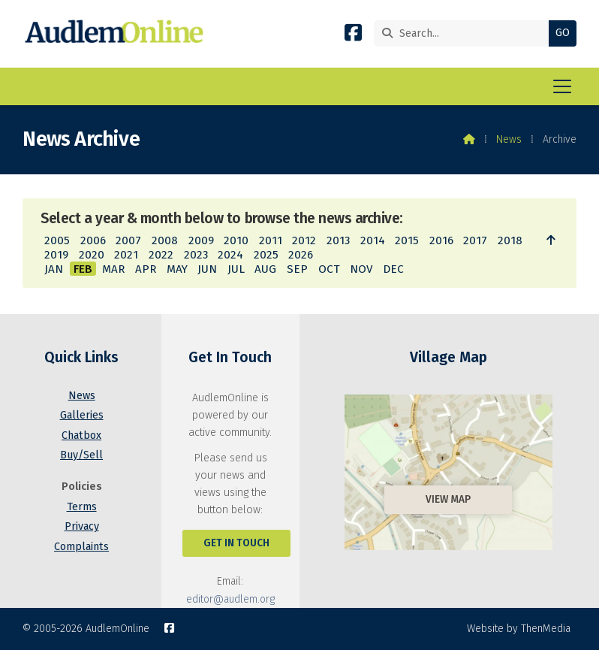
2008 (165, 240)
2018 (510, 240)
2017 (475, 240)
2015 (407, 240)
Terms (82, 506)
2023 (196, 255)
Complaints (81, 546)
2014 (372, 240)
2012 (304, 240)
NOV (361, 269)
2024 (230, 255)
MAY (177, 269)
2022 (161, 255)
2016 (441, 240)
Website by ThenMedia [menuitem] (518, 628)
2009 (201, 240)
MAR (113, 269)
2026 (300, 255)
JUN (207, 269)
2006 (93, 240)
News (509, 139)
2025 (266, 255)
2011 (270, 240)
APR (145, 269)
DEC (393, 269)
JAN (53, 269)
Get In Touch (236, 543)
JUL (236, 269)
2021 (126, 255)
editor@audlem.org (230, 599)
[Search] (465, 33)
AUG (265, 269)
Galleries (82, 415)
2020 (91, 255)
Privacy (82, 526)
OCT (329, 269)
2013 (338, 240)
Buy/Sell (81, 455)
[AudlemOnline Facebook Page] (353, 36)
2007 (128, 240)
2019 (56, 255)
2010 (236, 240)
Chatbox (81, 435)
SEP (297, 269)
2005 (57, 240)
